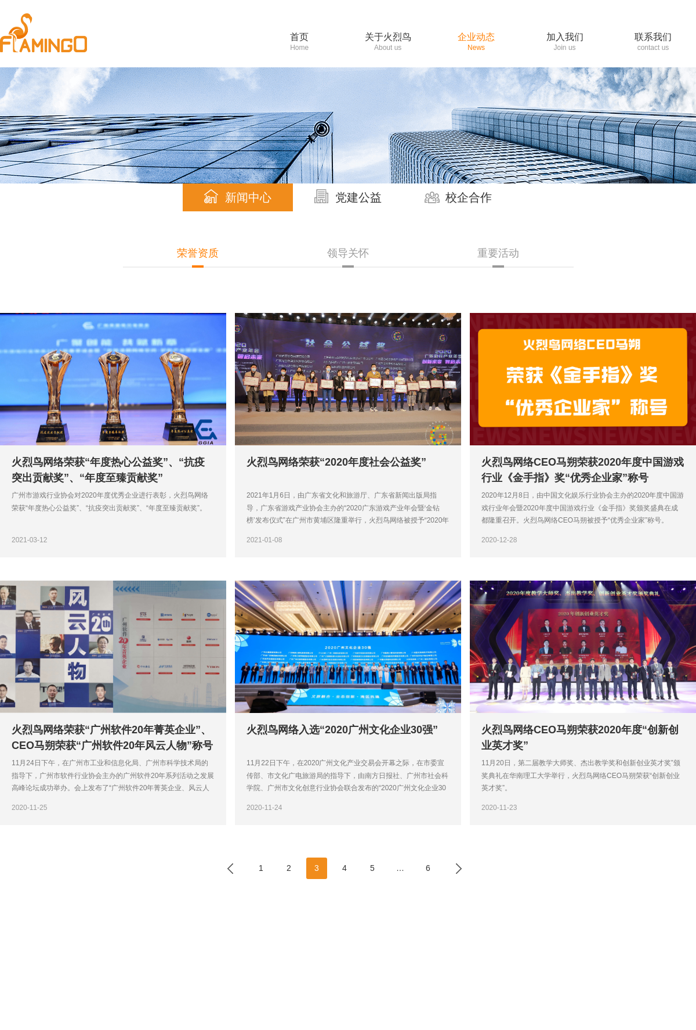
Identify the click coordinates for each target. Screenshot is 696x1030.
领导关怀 (348, 253)
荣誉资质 (198, 253)
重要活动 (498, 253)
